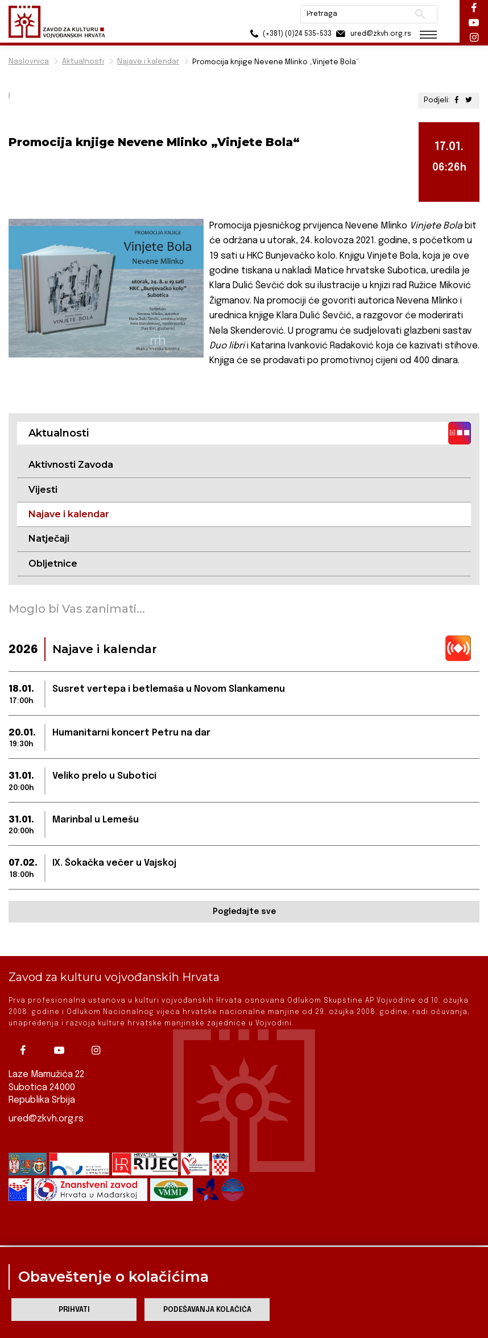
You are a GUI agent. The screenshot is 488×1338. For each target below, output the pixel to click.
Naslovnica (29, 61)
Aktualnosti (83, 61)
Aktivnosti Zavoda (70, 464)
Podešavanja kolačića (207, 1310)
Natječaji (48, 538)
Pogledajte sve (244, 912)
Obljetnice (52, 563)
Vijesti (42, 489)
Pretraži (420, 14)
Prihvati (74, 1310)
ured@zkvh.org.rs (46, 1117)
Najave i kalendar (148, 61)
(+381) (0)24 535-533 (289, 33)
